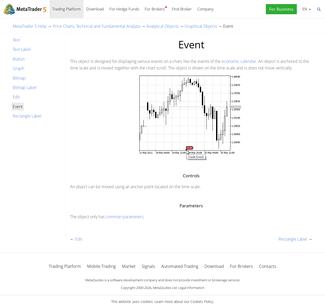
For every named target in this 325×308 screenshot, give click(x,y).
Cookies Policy (201, 301)
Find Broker (182, 8)
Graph (18, 68)
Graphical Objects (201, 26)
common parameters (124, 216)
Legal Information (191, 287)
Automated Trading (179, 266)
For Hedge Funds (124, 8)
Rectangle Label (27, 116)
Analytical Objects (162, 26)
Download (95, 8)
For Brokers (155, 8)
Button (19, 59)
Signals (148, 266)
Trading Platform (66, 8)
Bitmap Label (25, 87)
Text (16, 40)
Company (205, 8)
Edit (16, 97)
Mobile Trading (101, 266)
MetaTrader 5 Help (30, 26)
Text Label (22, 49)
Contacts (267, 266)
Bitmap (19, 78)
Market (129, 266)
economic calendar (239, 61)
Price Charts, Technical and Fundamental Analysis (96, 26)
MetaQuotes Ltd (165, 287)
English (304, 8)
